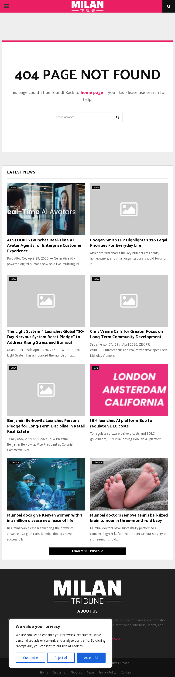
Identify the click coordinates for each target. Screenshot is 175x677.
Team (90, 672)
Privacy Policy (107, 672)
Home (44, 672)
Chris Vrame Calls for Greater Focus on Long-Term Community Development (126, 334)
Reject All (61, 658)
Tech (95, 368)
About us (76, 672)
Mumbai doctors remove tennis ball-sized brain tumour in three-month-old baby (129, 518)
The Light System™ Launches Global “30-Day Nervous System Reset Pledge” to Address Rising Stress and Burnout (45, 337)
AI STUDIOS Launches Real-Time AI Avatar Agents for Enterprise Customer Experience (44, 246)
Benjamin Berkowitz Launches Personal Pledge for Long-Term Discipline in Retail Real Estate (46, 426)
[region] (60, 643)
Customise (30, 658)
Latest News (21, 172)
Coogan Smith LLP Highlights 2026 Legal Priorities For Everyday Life (128, 243)
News (13, 187)
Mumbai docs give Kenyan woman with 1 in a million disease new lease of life (44, 518)
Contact (126, 672)
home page (92, 92)
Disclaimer (59, 672)
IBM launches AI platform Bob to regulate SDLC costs (121, 423)
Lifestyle (14, 462)
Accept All (91, 658)
